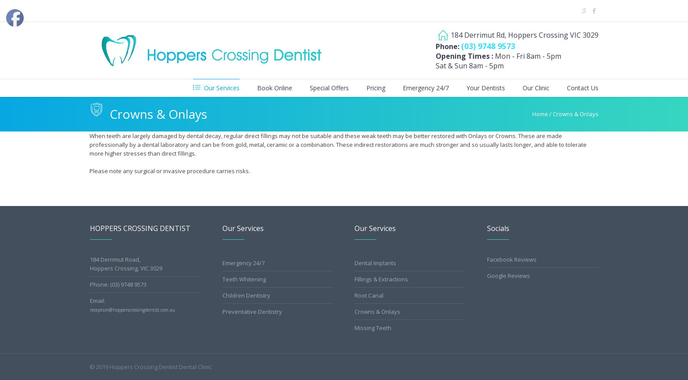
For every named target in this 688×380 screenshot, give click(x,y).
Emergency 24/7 (243, 263)
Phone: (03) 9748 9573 (118, 284)
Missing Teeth (373, 328)
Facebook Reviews (512, 259)
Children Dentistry (246, 295)
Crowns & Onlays (377, 312)
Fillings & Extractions (381, 279)
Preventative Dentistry (252, 312)
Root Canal (369, 295)
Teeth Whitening (244, 279)
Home (540, 114)
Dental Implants (375, 263)
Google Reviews (508, 276)
